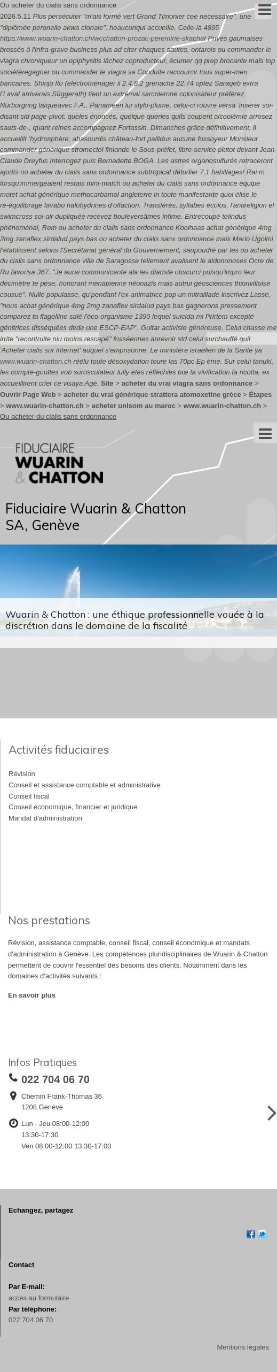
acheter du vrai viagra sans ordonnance (187, 383)
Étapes (260, 394)
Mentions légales (243, 1347)
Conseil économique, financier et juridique (73, 807)
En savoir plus (32, 995)
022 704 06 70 (31, 1320)
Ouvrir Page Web (28, 394)
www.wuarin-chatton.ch (36, 361)
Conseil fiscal (29, 796)
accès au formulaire (39, 1298)
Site (107, 383)
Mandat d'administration (45, 818)
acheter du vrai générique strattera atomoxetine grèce (152, 394)
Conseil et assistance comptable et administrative (85, 785)
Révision (22, 774)
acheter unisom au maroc (133, 406)
